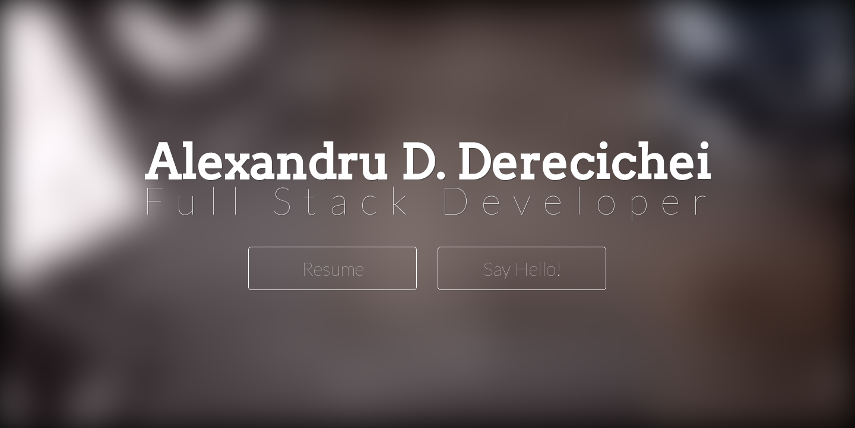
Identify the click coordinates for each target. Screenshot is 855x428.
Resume (333, 268)
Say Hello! (522, 268)
